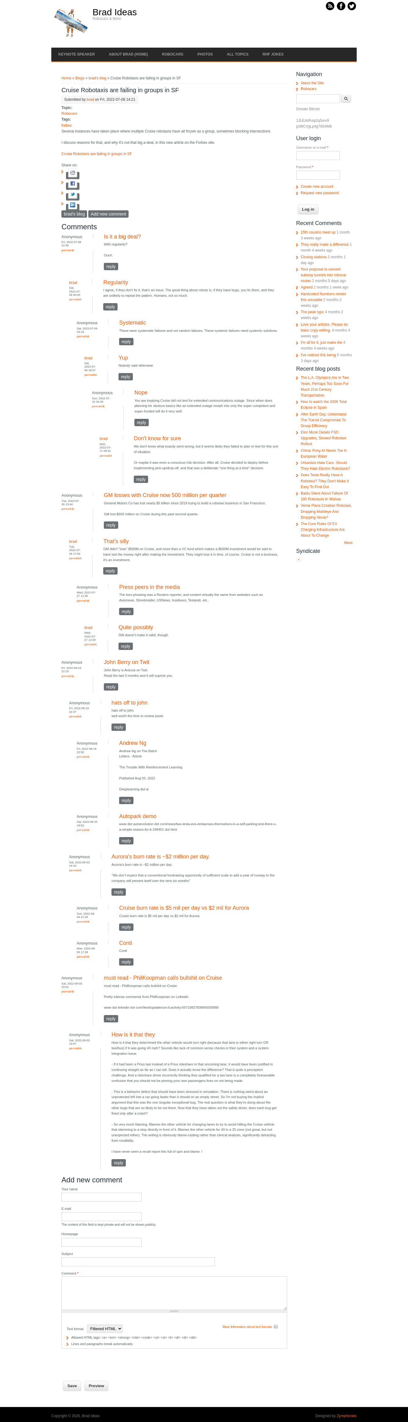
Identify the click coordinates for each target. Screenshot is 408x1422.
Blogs (80, 78)
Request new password (320, 193)
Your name (69, 1189)
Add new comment (108, 214)
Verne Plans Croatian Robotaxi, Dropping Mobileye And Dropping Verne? (326, 511)
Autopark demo (137, 816)
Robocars (172, 54)
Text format (75, 1329)
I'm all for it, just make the (321, 342)
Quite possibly (135, 627)
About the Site (312, 83)
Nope (141, 393)
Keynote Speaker (76, 54)
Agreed (307, 287)
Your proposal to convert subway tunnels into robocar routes (323, 275)
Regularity (115, 282)
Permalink (67, 250)
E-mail (66, 1208)
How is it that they (133, 1035)
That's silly (116, 541)
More (348, 543)
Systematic (132, 323)
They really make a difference (325, 244)
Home (66, 78)
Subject (67, 1254)
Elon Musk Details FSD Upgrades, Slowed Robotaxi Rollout (323, 438)
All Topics (238, 54)
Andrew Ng (132, 743)
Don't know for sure (157, 438)
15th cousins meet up (318, 232)
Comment (69, 1273)
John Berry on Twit (126, 662)
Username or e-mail (312, 147)
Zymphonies (347, 1416)
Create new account (317, 186)
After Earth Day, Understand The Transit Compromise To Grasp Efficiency (324, 420)
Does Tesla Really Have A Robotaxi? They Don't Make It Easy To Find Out (325, 481)
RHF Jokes (273, 54)
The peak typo (312, 312)
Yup (123, 358)
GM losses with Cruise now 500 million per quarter (165, 495)
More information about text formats (247, 1327)
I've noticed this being (318, 355)
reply (110, 266)
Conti (125, 943)
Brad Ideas (115, 12)
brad (90, 99)
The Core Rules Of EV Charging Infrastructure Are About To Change (323, 530)
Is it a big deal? (122, 237)
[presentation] (107, 1361)
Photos (205, 54)
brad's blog (97, 78)
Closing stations (314, 257)
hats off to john (129, 703)
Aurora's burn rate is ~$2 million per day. (160, 857)
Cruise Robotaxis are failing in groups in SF (96, 154)
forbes (66, 125)
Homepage (69, 1234)
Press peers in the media (149, 587)
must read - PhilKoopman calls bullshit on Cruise (163, 978)
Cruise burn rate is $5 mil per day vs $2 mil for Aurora (184, 908)
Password (304, 167)
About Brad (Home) (128, 54)
